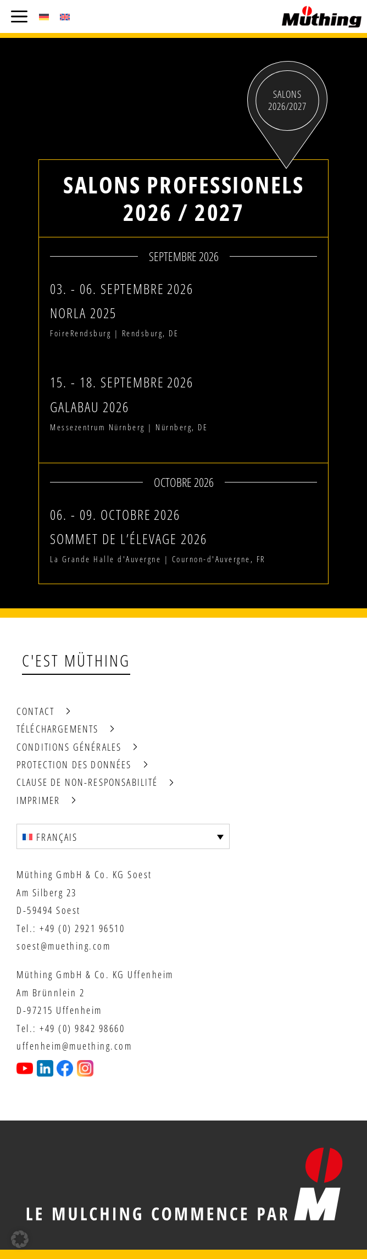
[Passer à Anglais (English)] (64, 16)
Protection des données (74, 764)
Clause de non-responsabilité (87, 782)
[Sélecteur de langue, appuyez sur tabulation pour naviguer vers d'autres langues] (123, 836)
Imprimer (38, 800)
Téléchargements (57, 728)
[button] (20, 1239)
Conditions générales (68, 746)
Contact (35, 711)
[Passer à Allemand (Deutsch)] (44, 16)
